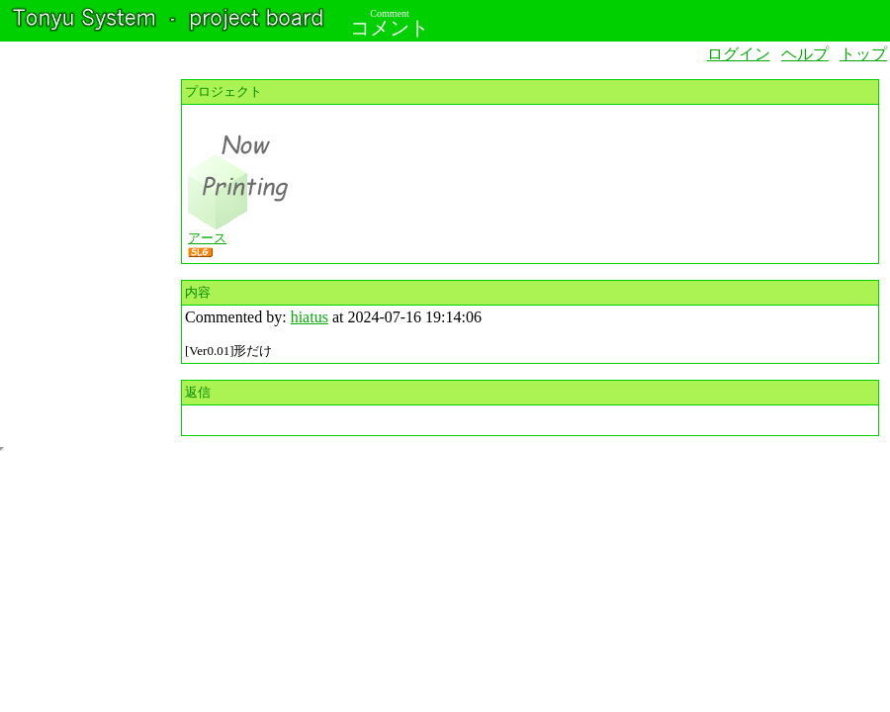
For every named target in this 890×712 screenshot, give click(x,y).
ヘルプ (805, 53)
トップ (863, 53)
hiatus (309, 317)
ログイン (738, 53)
